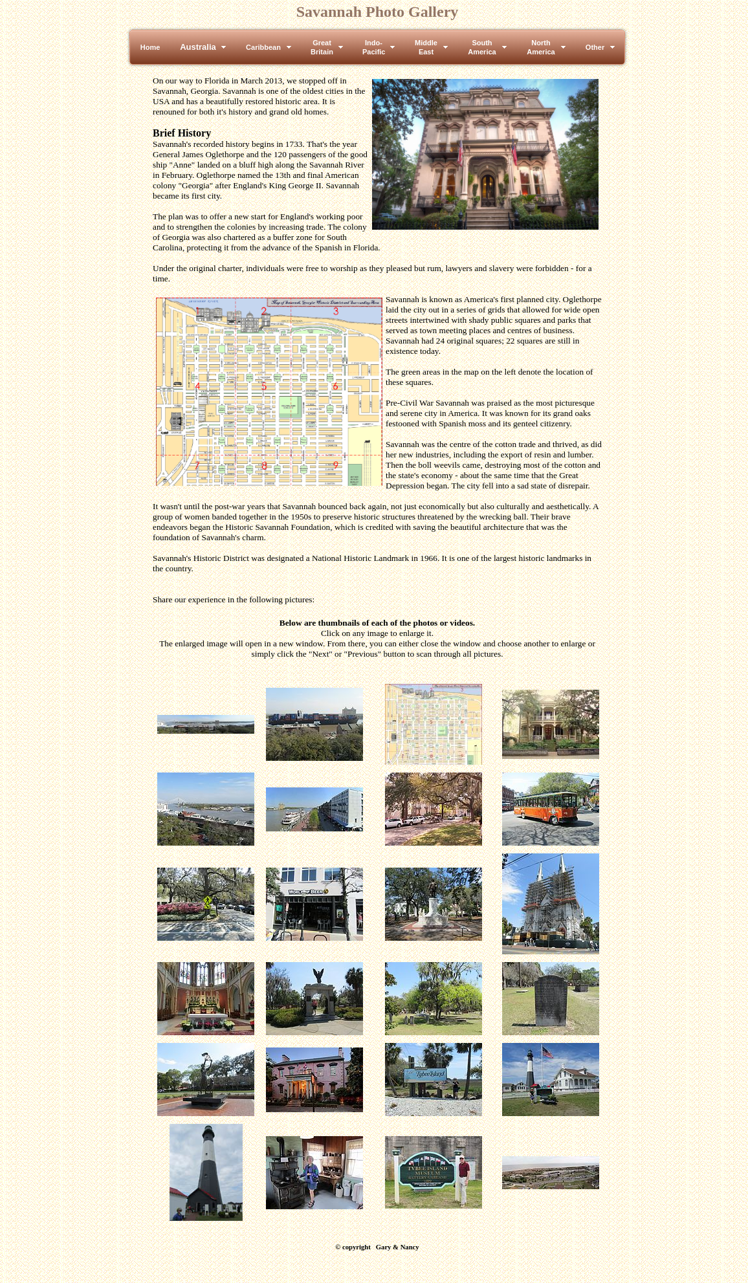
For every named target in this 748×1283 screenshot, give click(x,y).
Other (595, 47)
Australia (198, 47)
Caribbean (263, 47)
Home (150, 47)
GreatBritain (322, 47)
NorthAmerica (541, 47)
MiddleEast (426, 47)
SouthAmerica (482, 47)
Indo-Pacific (373, 47)
